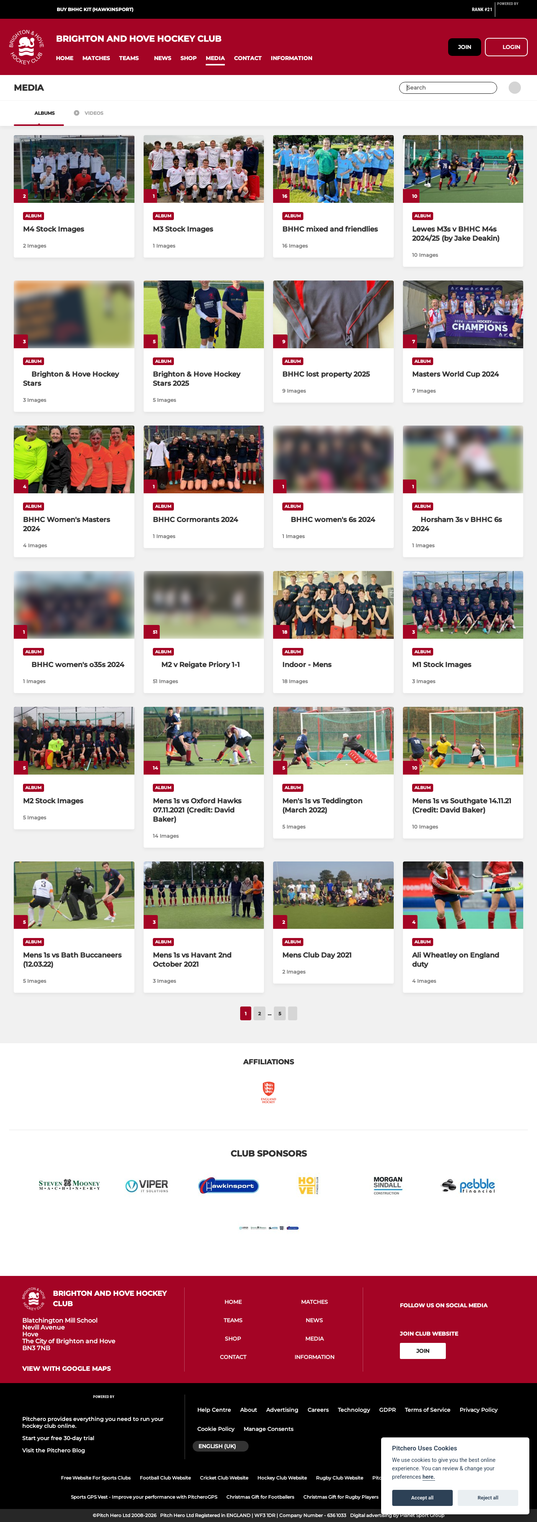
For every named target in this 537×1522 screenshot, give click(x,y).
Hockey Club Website (282, 1478)
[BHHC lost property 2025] (333, 314)
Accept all (422, 1498)
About (248, 1409)
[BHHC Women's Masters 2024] (74, 459)
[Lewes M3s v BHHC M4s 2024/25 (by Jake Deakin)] (463, 169)
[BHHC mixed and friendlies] (333, 169)
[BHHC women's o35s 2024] (74, 664)
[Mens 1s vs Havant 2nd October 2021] (204, 895)
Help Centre (214, 1409)
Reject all (488, 1498)
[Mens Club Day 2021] (333, 895)
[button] (64, 58)
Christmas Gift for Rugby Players (340, 1497)
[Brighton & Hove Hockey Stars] (74, 379)
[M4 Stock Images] (74, 169)
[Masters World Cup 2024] (463, 314)
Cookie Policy (215, 1429)
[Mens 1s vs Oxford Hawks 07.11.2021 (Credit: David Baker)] (204, 741)
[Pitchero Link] (512, 12)
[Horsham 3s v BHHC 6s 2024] (463, 524)
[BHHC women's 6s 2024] (333, 519)
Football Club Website (165, 1478)
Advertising (282, 1409)
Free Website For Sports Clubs (96, 1478)
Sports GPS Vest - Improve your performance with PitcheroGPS (144, 1497)
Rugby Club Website (339, 1478)
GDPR (387, 1409)
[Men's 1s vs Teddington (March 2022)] (333, 741)
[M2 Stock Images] (74, 741)
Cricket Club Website (224, 1478)
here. (428, 1477)
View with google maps (66, 1369)
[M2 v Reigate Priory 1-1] (204, 664)
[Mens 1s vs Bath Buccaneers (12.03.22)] (74, 895)
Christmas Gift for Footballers (260, 1497)
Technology (354, 1409)
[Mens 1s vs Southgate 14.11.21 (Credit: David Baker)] (463, 741)
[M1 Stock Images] (463, 605)
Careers (318, 1409)
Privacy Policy (479, 1409)
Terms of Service (427, 1409)
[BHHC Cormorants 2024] (204, 459)
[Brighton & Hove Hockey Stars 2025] (204, 314)
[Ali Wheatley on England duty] (463, 895)
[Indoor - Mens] (333, 605)
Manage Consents (268, 1429)
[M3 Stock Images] (204, 169)
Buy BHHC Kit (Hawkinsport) (95, 9)
